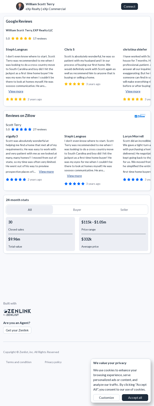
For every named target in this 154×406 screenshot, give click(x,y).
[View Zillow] (140, 116)
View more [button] (15, 91)
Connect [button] (129, 6)
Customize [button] (106, 397)
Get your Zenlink (17, 330)
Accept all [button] (135, 397)
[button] (29, 209)
